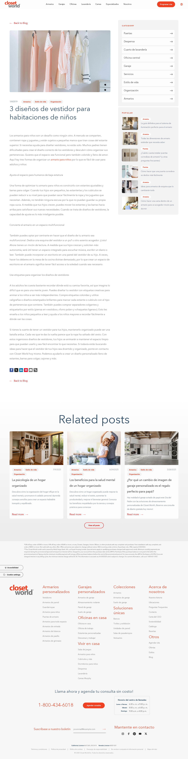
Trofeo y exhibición (121, 624)
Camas (98, 4)
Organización (55, 101)
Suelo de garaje (84, 612)
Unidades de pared (121, 629)
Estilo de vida (40, 101)
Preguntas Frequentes (158, 607)
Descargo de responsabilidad (97, 749)
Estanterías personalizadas (89, 633)
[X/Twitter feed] (145, 733)
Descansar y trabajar (86, 638)
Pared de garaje (84, 607)
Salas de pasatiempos (122, 633)
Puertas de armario (51, 617)
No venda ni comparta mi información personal (127, 749)
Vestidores (47, 598)
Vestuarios (117, 638)
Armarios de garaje (86, 598)
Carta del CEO (155, 617)
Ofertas (152, 648)
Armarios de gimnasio (52, 641)
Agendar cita (154, 643)
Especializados (112, 4)
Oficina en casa (84, 624)
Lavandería (86, 4)
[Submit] (104, 729)
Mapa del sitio (152, 749)
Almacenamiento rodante (89, 603)
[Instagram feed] (122, 733)
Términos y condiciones (39, 749)
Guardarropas (49, 607)
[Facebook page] (128, 733)
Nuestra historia (155, 598)
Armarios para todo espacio (55, 622)
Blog (151, 657)
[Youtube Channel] (140, 733)
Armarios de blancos (51, 631)
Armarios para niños (51, 612)
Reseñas (152, 631)
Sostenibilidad (155, 622)
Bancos (116, 619)
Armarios (27, 101)
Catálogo (153, 627)
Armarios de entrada (51, 627)
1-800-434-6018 (55, 705)
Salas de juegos (84, 650)
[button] (50, 4)
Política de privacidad (58, 749)
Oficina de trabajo (85, 629)
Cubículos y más (85, 659)
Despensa (82, 669)
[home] (12, 4)
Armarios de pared (51, 603)
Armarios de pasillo (51, 636)
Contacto (153, 612)
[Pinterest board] (134, 733)
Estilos (151, 653)
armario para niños (61, 160)
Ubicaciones (154, 603)
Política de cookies (76, 749)
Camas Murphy (84, 678)
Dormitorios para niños (88, 664)
